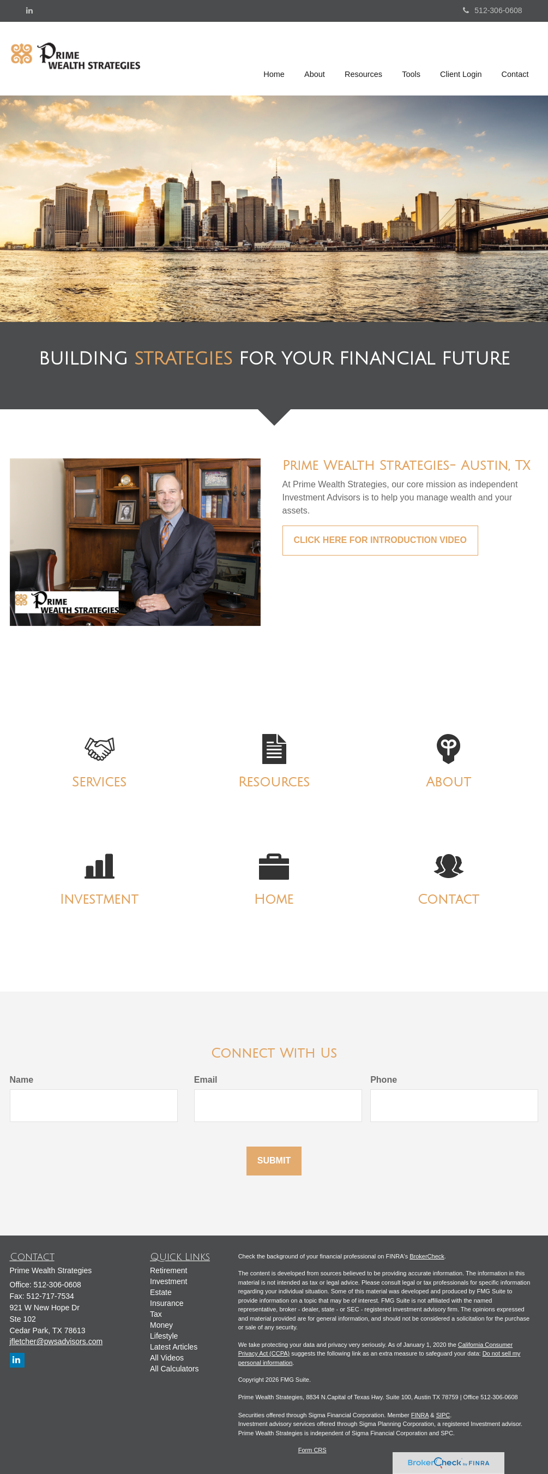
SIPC (443, 1415)
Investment (168, 1281)
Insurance (166, 1303)
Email (206, 1079)
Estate (161, 1292)
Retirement (168, 1270)
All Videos (167, 1357)
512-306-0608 (492, 10)
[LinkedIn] (29, 10)
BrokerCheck (427, 1256)
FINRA (420, 1415)
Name (22, 1079)
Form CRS (312, 1450)
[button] (316, 58)
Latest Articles (173, 1346)
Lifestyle (164, 1336)
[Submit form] (274, 1161)
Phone (383, 1079)
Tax (156, 1314)
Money (161, 1325)
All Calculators (174, 1368)
